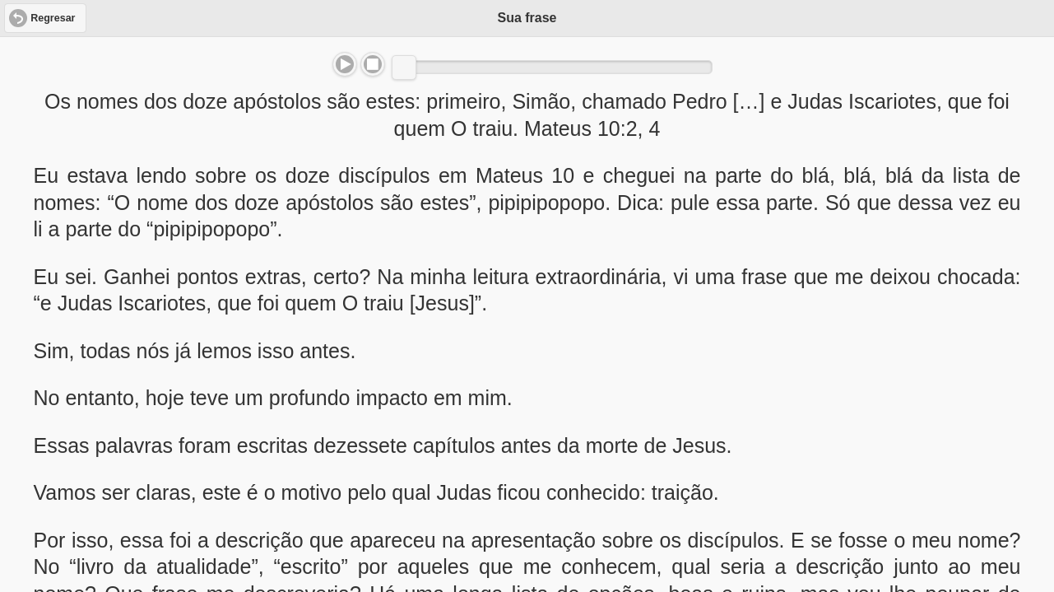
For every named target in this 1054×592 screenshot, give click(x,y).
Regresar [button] (52, 18)
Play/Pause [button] (344, 64)
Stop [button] (372, 64)
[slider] (404, 67)
